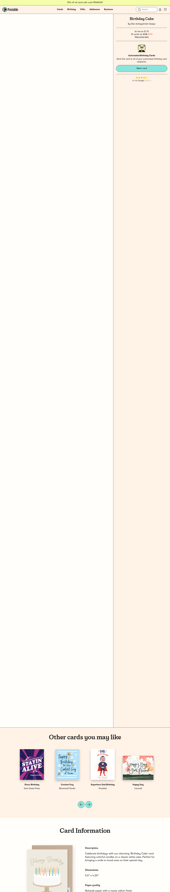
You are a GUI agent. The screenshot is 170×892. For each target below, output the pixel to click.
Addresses (94, 9)
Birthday (71, 9)
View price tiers (142, 37)
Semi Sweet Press (32, 788)
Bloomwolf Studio (67, 788)
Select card (141, 68)
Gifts (82, 9)
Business (108, 9)
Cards (60, 9)
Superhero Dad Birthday (103, 785)
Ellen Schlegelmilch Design (143, 24)
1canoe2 (138, 788)
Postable (103, 788)
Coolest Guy (67, 785)
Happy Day (138, 785)
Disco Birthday (32, 785)
